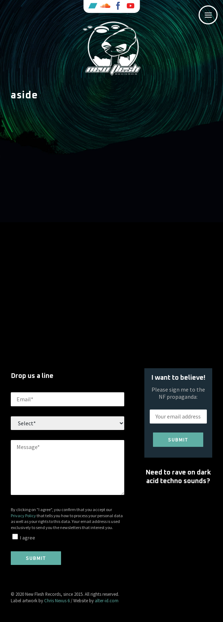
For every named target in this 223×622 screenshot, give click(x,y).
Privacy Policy (23, 515)
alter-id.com (107, 600)
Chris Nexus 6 (57, 600)
